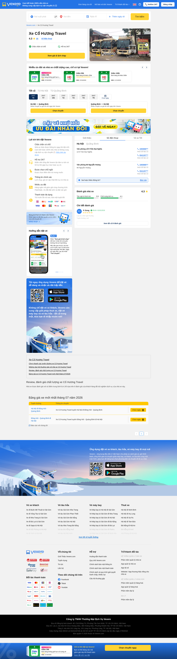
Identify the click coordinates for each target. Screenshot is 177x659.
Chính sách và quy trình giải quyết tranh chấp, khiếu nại (103, 573)
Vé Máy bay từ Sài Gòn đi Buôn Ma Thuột (103, 534)
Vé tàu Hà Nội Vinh (65, 533)
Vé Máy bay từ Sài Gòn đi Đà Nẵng (103, 522)
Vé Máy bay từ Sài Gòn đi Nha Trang (104, 514)
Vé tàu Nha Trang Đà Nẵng (68, 525)
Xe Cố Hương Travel (39, 359)
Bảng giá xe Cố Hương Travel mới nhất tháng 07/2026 (49, 374)
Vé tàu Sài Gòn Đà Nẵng (67, 518)
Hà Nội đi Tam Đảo (128, 522)
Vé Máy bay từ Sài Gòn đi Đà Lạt (102, 525)
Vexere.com (30, 25)
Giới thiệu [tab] (87, 138)
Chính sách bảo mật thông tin (101, 564)
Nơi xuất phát (40, 16)
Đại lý (123, 596)
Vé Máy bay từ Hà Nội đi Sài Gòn (102, 510)
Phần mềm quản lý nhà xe (131, 560)
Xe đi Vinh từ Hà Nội (34, 533)
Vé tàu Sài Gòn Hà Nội (66, 522)
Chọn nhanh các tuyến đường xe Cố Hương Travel (48, 364)
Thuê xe (125, 505)
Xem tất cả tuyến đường (88, 537)
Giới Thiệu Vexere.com (66, 556)
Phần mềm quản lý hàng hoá (132, 583)
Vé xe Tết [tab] (138, 138)
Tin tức (60, 564)
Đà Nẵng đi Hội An (128, 525)
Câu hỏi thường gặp (97, 579)
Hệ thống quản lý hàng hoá (132, 579)
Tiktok (63, 583)
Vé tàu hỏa (63, 505)
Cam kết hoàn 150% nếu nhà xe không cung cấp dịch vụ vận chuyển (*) (39, 4)
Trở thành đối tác (122, 4)
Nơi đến (67, 16)
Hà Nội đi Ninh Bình (128, 510)
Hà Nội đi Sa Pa (127, 518)
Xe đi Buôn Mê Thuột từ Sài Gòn (38, 510)
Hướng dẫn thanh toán (98, 556)
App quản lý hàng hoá (129, 587)
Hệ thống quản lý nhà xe (131, 556)
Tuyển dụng (62, 560)
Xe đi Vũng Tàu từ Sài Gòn (36, 514)
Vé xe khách (32, 505)
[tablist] (112, 138)
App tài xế (125, 568)
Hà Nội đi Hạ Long (128, 514)
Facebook (65, 579)
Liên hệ (61, 568)
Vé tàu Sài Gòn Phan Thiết (68, 514)
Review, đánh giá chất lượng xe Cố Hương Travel (48, 370)
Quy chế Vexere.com (97, 560)
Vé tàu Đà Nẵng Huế (66, 529)
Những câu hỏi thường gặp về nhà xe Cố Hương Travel (50, 367)
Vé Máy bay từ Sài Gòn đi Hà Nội (102, 518)
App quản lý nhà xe (128, 564)
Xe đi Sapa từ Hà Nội (34, 525)
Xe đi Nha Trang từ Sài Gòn (36, 518)
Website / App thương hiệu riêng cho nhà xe (135, 573)
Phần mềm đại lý (127, 591)
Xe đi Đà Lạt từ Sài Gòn (35, 522)
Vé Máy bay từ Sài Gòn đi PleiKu (102, 529)
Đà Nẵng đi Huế (127, 529)
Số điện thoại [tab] (112, 138)
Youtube (64, 587)
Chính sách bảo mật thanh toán (102, 568)
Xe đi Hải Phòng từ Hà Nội (36, 529)
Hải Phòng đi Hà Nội (129, 533)
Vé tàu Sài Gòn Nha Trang (68, 510)
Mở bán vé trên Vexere (103, 4)
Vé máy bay (96, 505)
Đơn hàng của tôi (85, 4)
